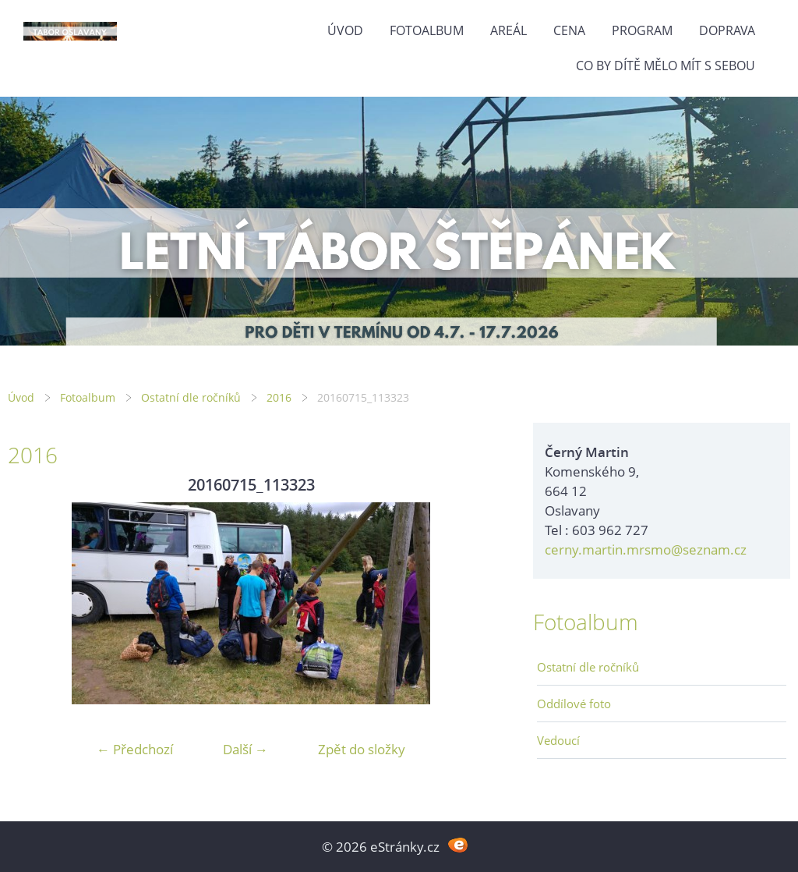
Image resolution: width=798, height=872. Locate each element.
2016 (279, 397)
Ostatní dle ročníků (191, 397)
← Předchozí (135, 749)
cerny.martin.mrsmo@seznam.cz (646, 549)
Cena (569, 30)
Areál (508, 30)
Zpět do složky (361, 749)
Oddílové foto (574, 703)
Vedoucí (558, 740)
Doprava (727, 30)
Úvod (345, 30)
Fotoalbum (427, 30)
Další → (245, 749)
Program (642, 30)
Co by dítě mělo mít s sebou (665, 65)
